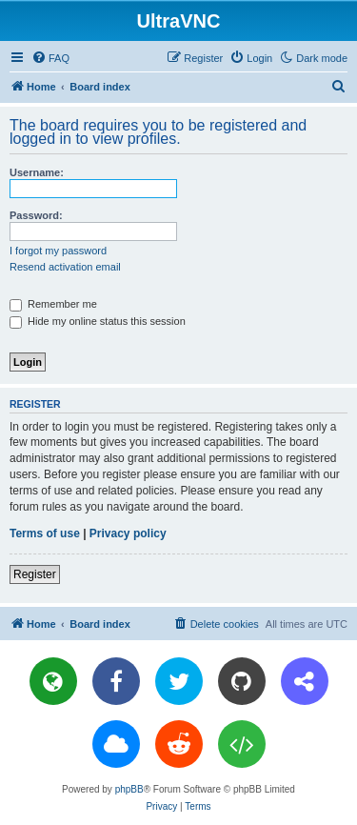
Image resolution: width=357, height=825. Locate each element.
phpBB (129, 789)
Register (34, 574)
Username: (37, 172)
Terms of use (45, 533)
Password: (36, 215)
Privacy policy (128, 533)
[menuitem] (50, 58)
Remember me (53, 304)
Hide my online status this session (98, 321)
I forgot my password (58, 250)
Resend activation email (65, 266)
